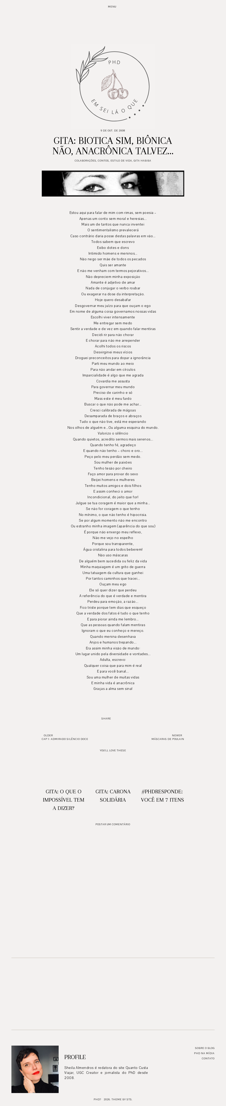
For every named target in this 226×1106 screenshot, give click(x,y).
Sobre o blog (205, 1048)
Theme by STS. (122, 1099)
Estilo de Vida (121, 160)
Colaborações (85, 160)
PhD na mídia (204, 1053)
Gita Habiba (142, 160)
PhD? (97, 1099)
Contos (103, 160)
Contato (208, 1058)
